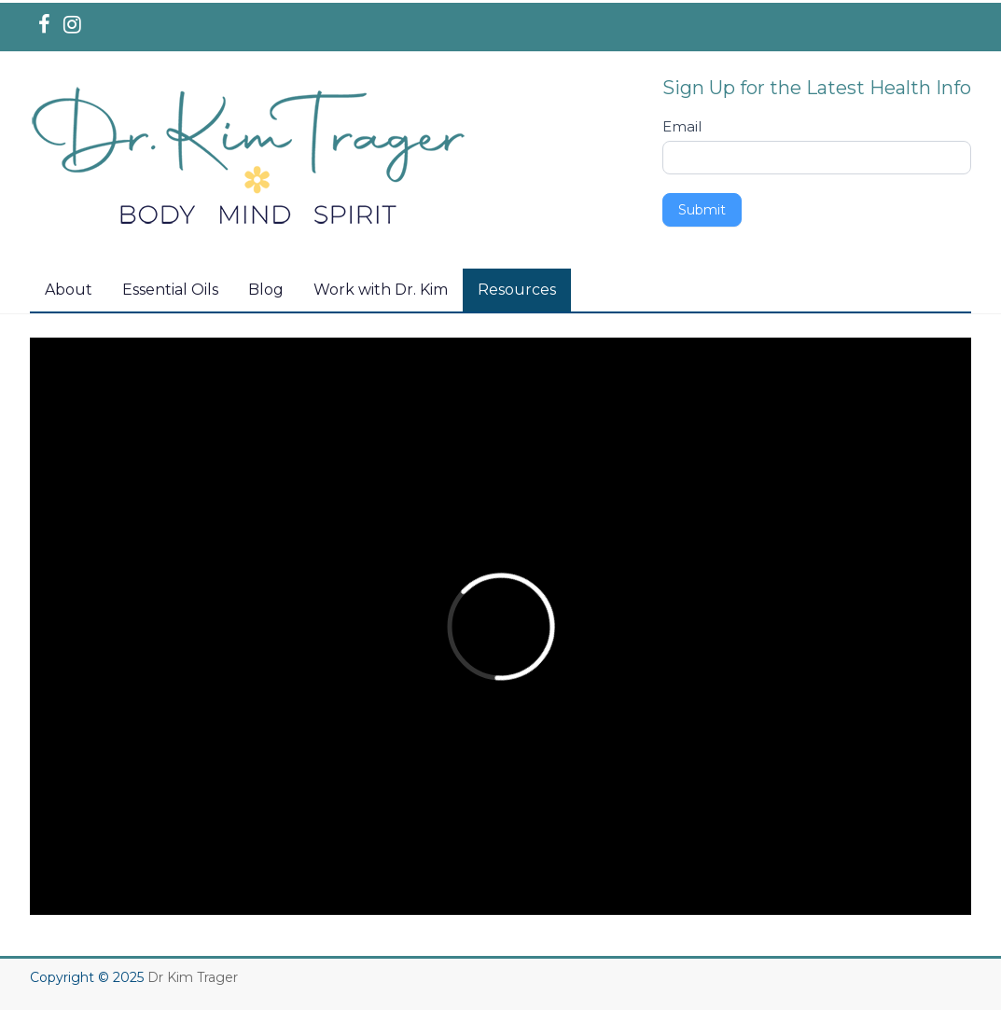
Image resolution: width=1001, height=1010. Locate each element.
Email (682, 126)
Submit (702, 209)
